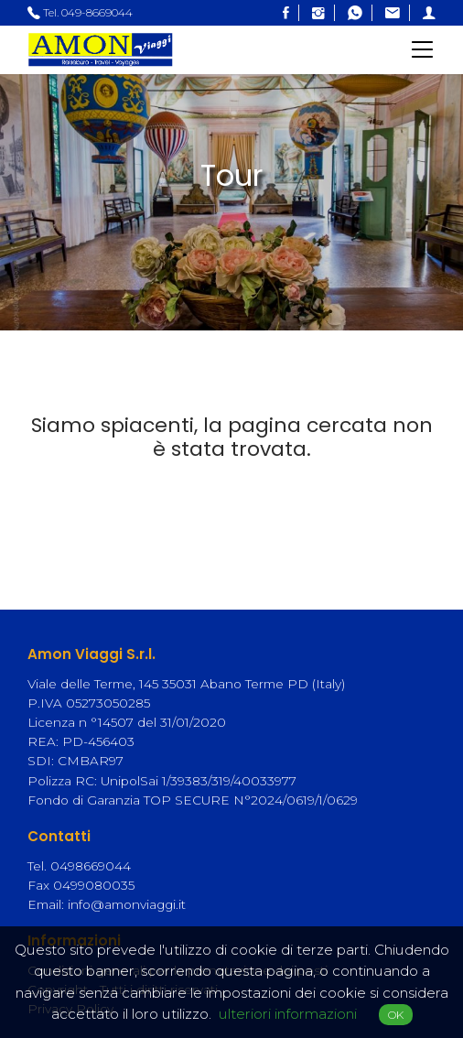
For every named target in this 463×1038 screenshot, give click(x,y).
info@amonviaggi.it (127, 904)
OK (396, 1015)
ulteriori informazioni (288, 1013)
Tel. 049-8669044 (80, 12)
